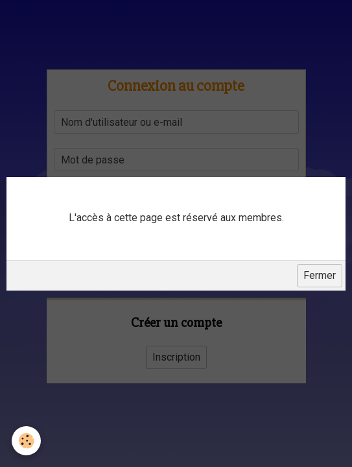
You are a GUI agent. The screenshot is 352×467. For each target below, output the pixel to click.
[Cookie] (26, 440)
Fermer (319, 275)
